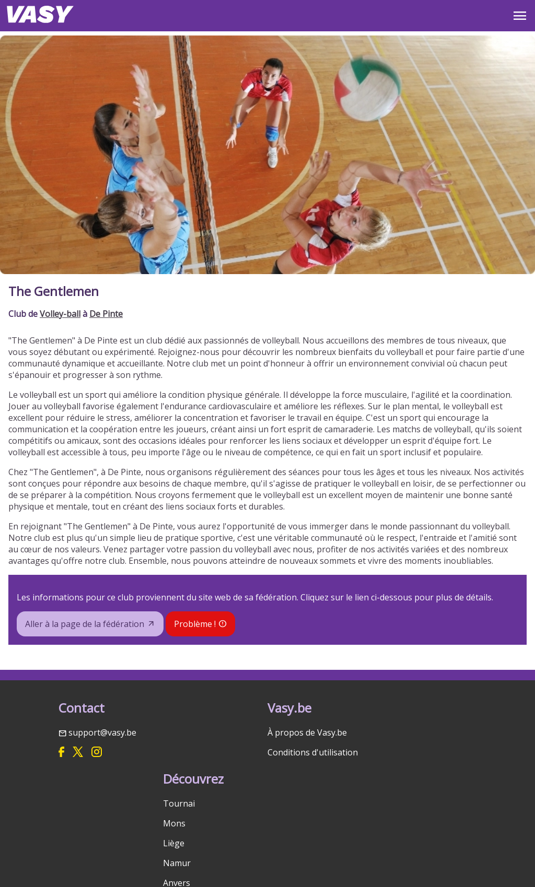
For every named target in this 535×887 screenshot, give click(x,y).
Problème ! (195, 624)
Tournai (179, 803)
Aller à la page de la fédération (84, 624)
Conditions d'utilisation (313, 752)
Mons (174, 823)
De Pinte (106, 314)
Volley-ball (60, 314)
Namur (177, 863)
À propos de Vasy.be (307, 732)
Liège (173, 843)
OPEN (519, 15)
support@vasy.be (102, 732)
